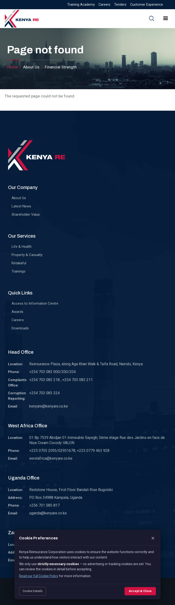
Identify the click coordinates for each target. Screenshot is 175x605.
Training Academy (81, 5)
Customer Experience (146, 5)
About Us (19, 198)
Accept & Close (140, 591)
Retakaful (19, 263)
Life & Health (22, 246)
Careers (104, 5)
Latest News (21, 206)
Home (12, 67)
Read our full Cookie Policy (38, 576)
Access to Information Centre (35, 303)
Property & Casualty (27, 255)
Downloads (20, 328)
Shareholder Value (26, 214)
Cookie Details (32, 591)
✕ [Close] (153, 538)
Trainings (18, 271)
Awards (17, 312)
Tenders (120, 5)
